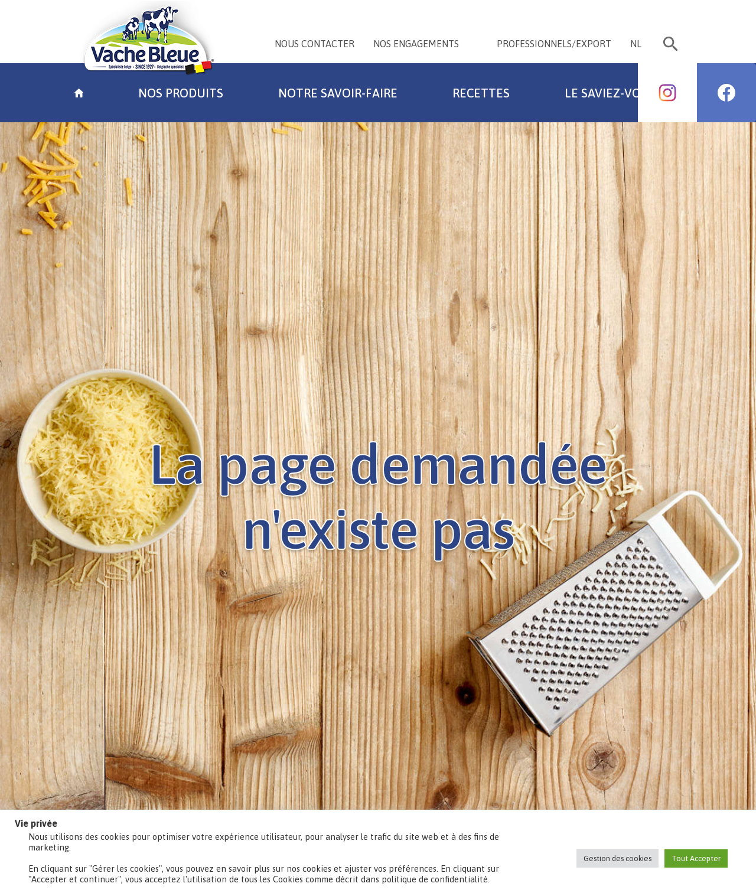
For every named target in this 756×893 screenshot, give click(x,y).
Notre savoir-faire (337, 93)
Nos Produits (180, 93)
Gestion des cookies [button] (617, 858)
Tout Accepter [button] (696, 858)
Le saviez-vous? (613, 93)
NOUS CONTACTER (314, 43)
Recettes (481, 93)
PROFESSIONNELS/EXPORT (554, 43)
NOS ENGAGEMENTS (416, 43)
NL (635, 43)
